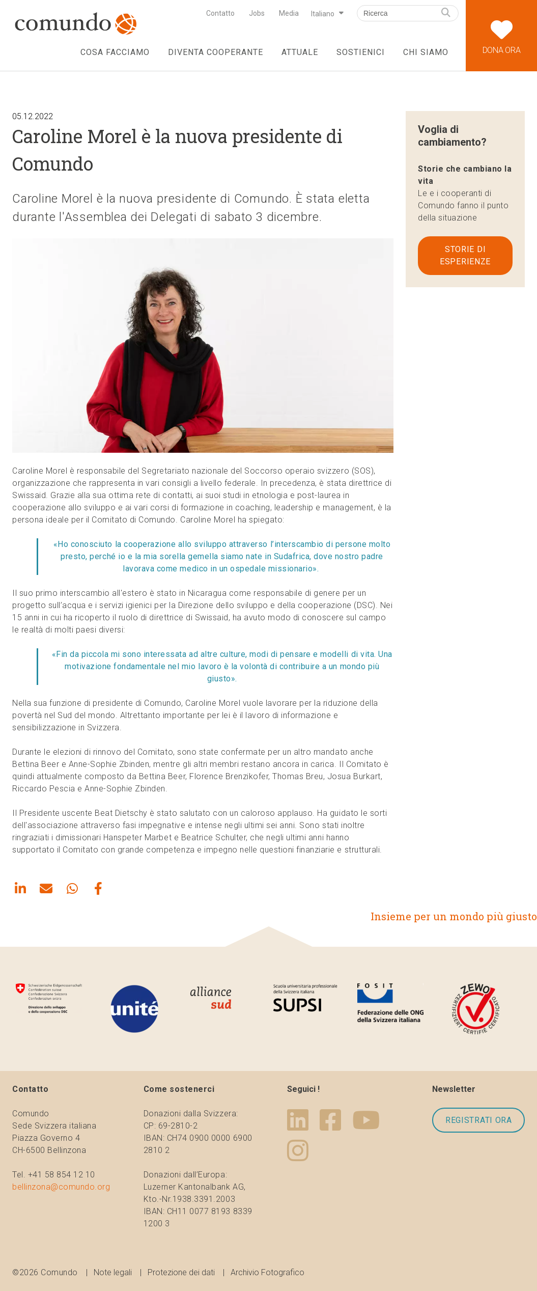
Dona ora (501, 27)
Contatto (220, 13)
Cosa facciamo (114, 52)
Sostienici (360, 52)
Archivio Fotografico (267, 1272)
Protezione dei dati (181, 1272)
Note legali (113, 1272)
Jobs (257, 13)
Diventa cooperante (215, 52)
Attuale (299, 52)
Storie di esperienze (465, 255)
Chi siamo (425, 52)
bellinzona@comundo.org (61, 1187)
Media (289, 13)
